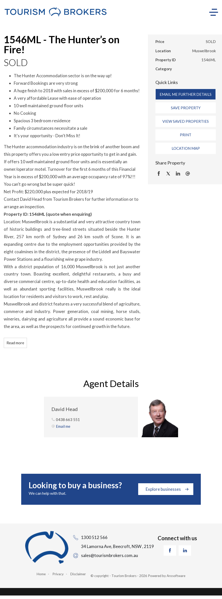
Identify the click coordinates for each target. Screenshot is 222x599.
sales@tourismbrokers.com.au (109, 555)
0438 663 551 (68, 419)
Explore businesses (163, 489)
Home (41, 574)
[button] (185, 107)
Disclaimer (78, 574)
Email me (63, 426)
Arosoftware (176, 576)
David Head (64, 409)
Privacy (58, 574)
